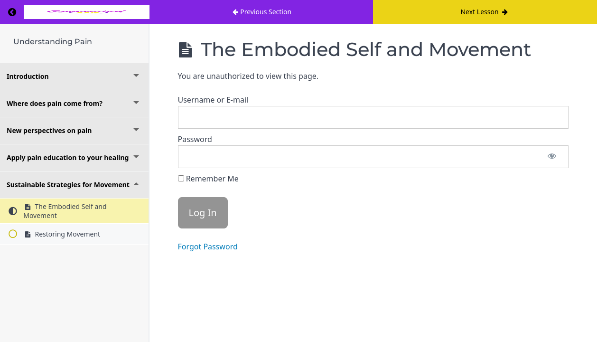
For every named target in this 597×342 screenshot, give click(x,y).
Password (195, 139)
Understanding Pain (52, 41)
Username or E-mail (213, 100)
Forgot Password (208, 246)
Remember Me (208, 178)
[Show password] (552, 156)
